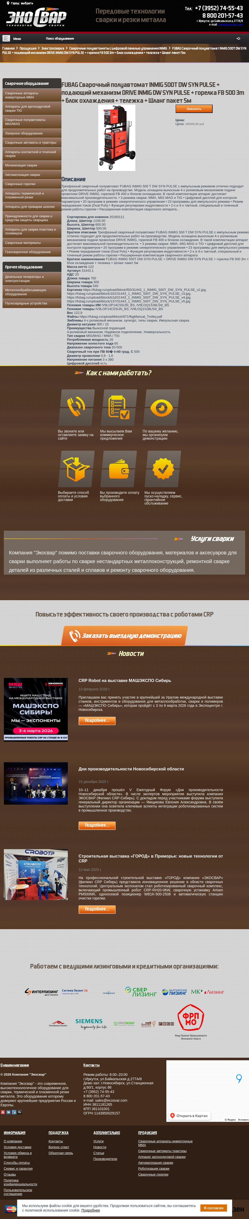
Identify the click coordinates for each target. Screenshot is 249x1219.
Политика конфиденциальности (20, 1182)
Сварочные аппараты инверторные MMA (21, 95)
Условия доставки (17, 1147)
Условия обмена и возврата (18, 1155)
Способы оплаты (17, 1163)
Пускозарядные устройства (26, 303)
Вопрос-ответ (59, 1147)
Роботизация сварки (153, 1168)
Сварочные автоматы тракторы (162, 1151)
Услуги (98, 1141)
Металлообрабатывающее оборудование (25, 292)
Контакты (56, 1141)
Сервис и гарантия (18, 1168)
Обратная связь (61, 1153)
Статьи (98, 1153)
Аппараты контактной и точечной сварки (30, 154)
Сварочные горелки (20, 184)
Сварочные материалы (23, 243)
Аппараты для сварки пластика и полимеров (30, 231)
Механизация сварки (21, 165)
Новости (99, 1147)
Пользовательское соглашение (18, 1192)
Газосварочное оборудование (28, 252)
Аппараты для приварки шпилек (30, 207)
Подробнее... (97, 720)
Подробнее (90, 1210)
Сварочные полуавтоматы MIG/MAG (25, 122)
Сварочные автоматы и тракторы (30, 142)
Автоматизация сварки (22, 175)
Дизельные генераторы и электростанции (24, 279)
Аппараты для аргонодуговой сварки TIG (27, 108)
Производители (105, 1159)
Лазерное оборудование (24, 133)
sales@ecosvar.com (230, 24)
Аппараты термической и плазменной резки (24, 195)
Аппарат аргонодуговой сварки (162, 1157)
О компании (13, 1141)
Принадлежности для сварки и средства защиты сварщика (28, 218)
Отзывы (10, 1174)
